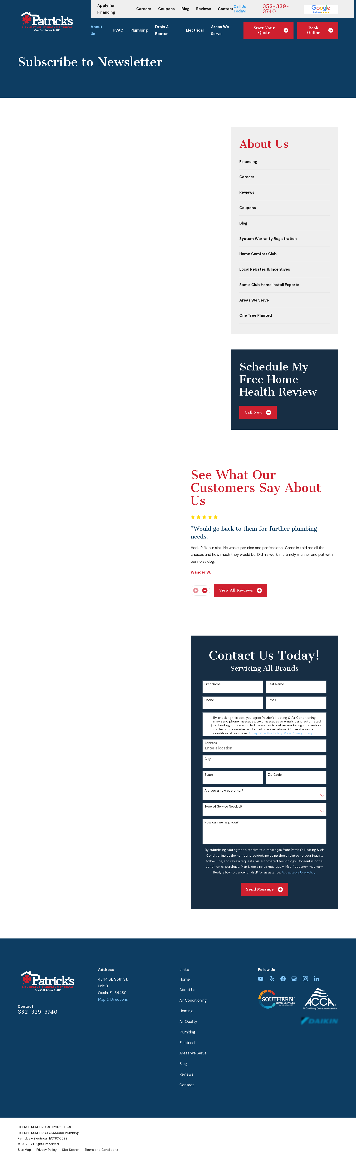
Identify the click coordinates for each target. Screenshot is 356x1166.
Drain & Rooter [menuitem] (162, 30)
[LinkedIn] (316, 959)
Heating (186, 992)
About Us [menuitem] (96, 30)
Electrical (187, 1023)
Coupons (166, 8)
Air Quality (188, 1002)
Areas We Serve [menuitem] (220, 30)
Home (184, 960)
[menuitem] (284, 161)
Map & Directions (113, 980)
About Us (187, 971)
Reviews (203, 8)
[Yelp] (272, 959)
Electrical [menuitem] (195, 30)
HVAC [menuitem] (118, 30)
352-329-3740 (276, 9)
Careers (143, 8)
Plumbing (187, 1013)
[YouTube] (260, 959)
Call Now (258, 412)
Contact (226, 8)
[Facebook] (283, 959)
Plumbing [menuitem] (139, 30)
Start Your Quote (271, 30)
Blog (185, 8)
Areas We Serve (193, 1034)
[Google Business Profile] (294, 959)
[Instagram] (305, 959)
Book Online (320, 30)
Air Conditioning (193, 981)
